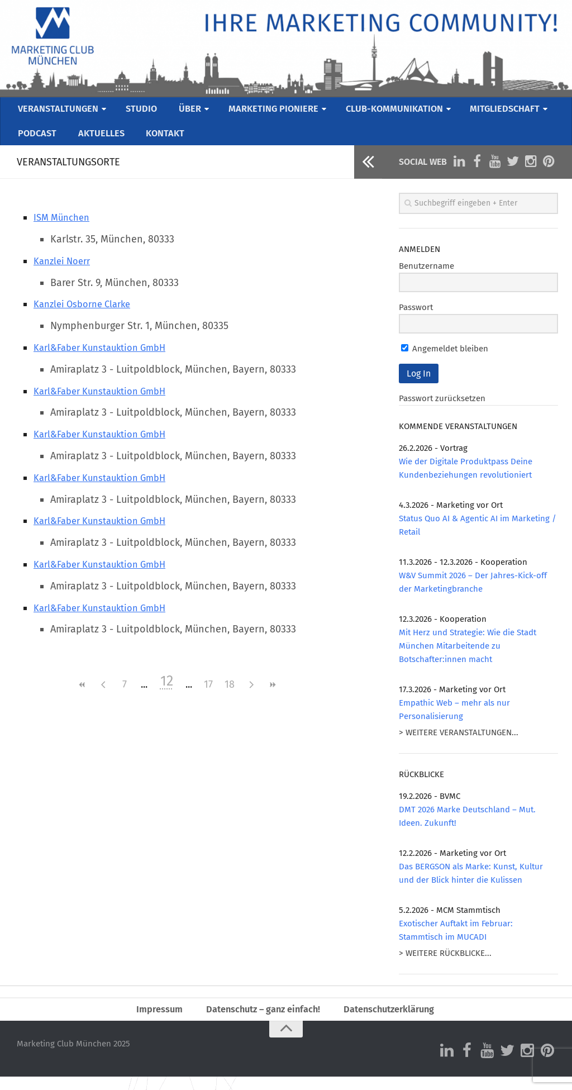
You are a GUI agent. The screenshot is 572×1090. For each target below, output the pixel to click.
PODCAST (36, 141)
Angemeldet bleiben (444, 359)
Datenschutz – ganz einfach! (260, 1021)
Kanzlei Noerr (65, 271)
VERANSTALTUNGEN (59, 111)
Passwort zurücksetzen (442, 408)
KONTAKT (159, 141)
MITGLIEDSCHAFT (508, 111)
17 (208, 694)
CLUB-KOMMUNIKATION (396, 111)
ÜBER (187, 111)
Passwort (416, 317)
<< (82, 695)
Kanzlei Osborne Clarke (87, 314)
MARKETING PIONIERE (271, 111)
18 (230, 694)
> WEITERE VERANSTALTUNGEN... (458, 742)
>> (272, 695)
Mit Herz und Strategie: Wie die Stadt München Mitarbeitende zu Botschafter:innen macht (467, 655)
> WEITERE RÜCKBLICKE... (445, 963)
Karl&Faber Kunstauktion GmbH (106, 357)
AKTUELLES (98, 141)
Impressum (150, 1021)
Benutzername (426, 276)
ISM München (64, 227)
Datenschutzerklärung (395, 1021)
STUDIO (143, 111)
